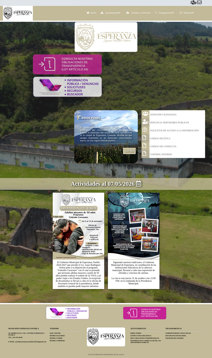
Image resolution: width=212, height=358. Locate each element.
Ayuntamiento (110, 12)
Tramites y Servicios (138, 12)
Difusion (187, 12)
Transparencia (164, 12)
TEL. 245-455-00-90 (15, 337)
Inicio (91, 12)
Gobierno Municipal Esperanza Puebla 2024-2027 (144, 76)
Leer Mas (129, 151)
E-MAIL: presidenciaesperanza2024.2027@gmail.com (27, 342)
